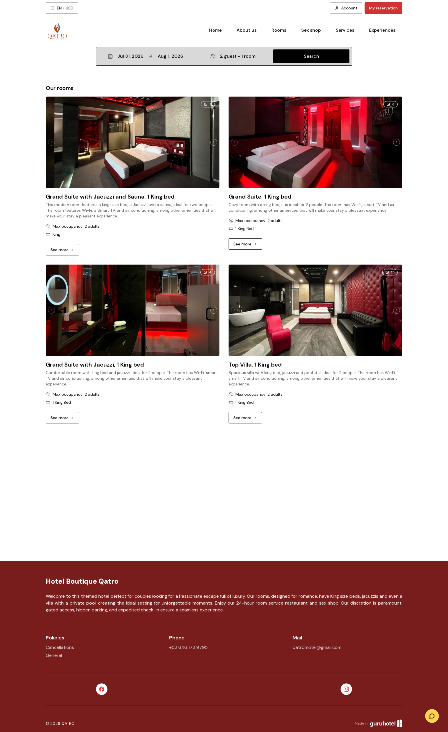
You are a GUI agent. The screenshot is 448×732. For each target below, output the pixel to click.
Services (345, 30)
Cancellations (60, 647)
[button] (224, 56)
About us (247, 30)
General (54, 655)
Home (215, 30)
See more (65, 251)
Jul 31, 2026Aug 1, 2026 (145, 56)
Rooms (278, 30)
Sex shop (311, 30)
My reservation (383, 8)
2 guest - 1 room (232, 56)
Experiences (382, 30)
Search (311, 56)
